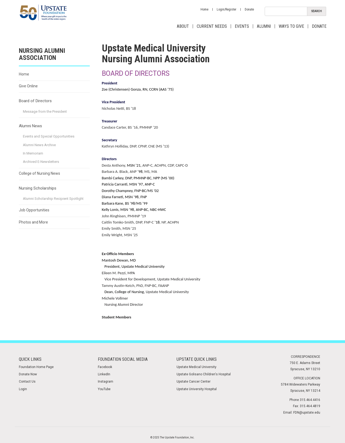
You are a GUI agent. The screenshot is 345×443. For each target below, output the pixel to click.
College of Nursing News (39, 173)
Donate (249, 9)
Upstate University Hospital (197, 389)
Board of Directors (35, 100)
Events (242, 26)
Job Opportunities (34, 210)
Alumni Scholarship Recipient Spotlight (53, 199)
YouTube (104, 389)
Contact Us (27, 381)
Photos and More (33, 222)
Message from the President (45, 111)
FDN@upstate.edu (306, 412)
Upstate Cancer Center (194, 381)
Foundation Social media (123, 359)
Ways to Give (291, 26)
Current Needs (212, 26)
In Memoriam (33, 153)
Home (204, 9)
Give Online (28, 86)
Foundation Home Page (36, 367)
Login (23, 389)
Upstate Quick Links (197, 359)
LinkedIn (104, 374)
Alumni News (30, 125)
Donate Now (28, 374)
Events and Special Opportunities (48, 136)
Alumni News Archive (39, 145)
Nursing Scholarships (37, 188)
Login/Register (226, 9)
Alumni (264, 26)
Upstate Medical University (196, 367)
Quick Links (30, 359)
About (183, 26)
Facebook (105, 367)
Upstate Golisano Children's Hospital (204, 374)
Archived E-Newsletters (41, 162)
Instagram (105, 381)
